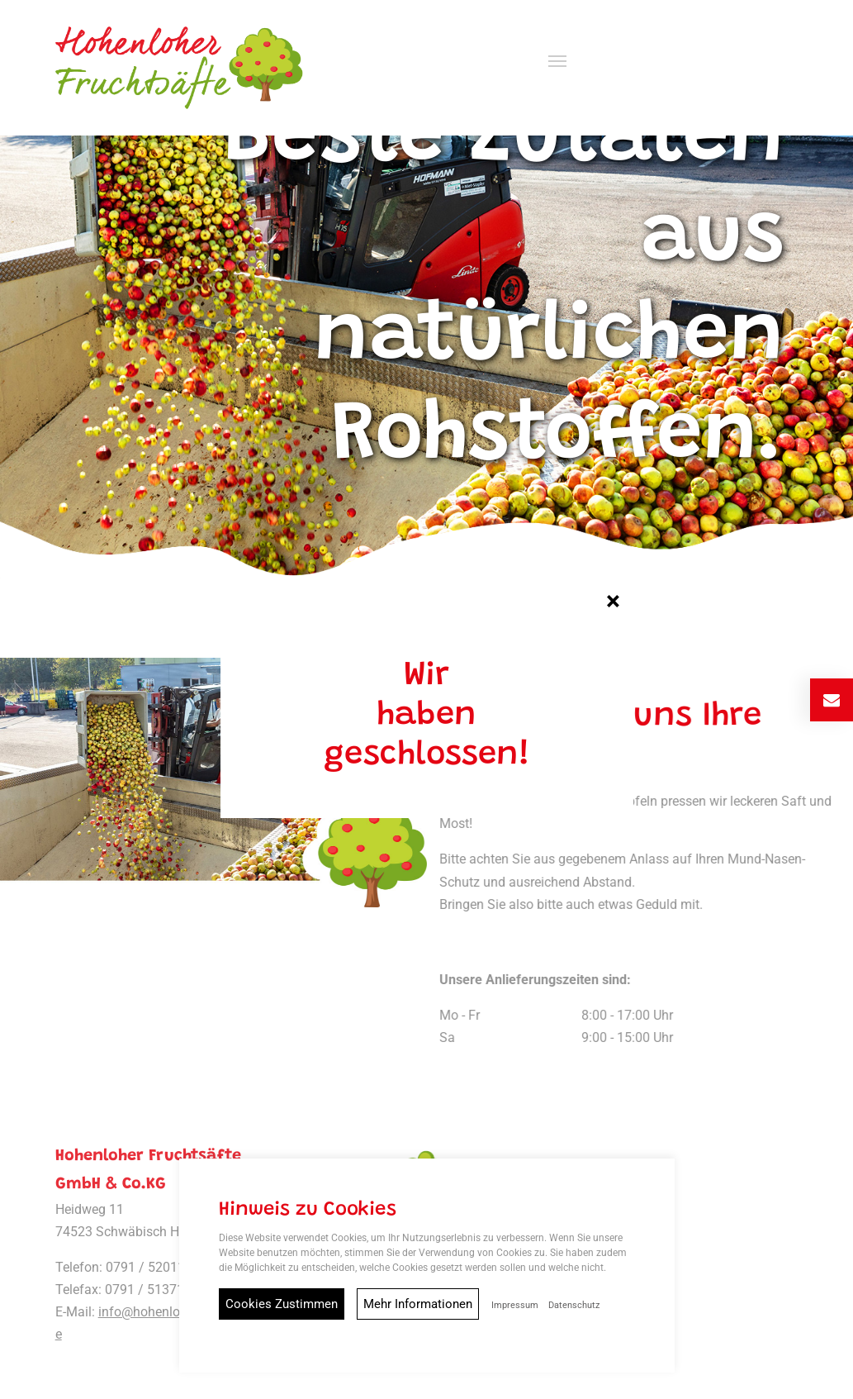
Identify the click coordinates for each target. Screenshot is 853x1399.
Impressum (514, 1305)
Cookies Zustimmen (281, 1304)
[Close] (613, 595)
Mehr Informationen (417, 1304)
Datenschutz (573, 1305)
